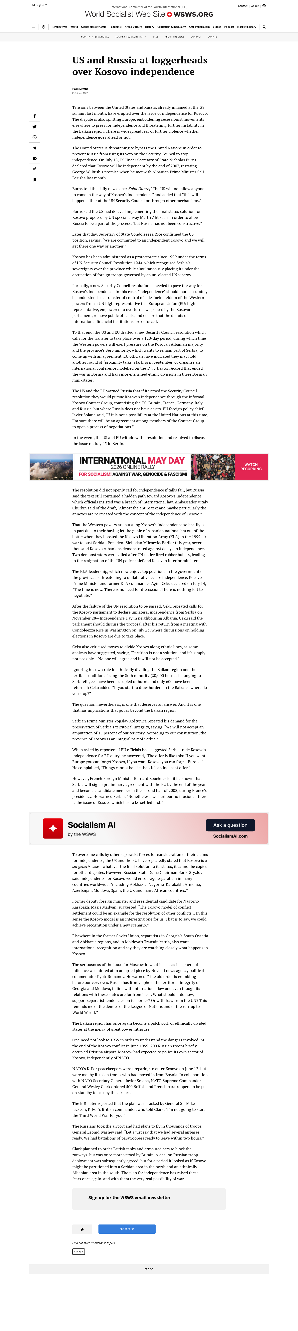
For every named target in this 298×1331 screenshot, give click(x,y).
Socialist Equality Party (130, 36)
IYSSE (155, 36)
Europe (78, 1251)
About (255, 6)
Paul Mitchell (81, 89)
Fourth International (95, 36)
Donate (212, 36)
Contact (242, 6)
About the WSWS (174, 36)
